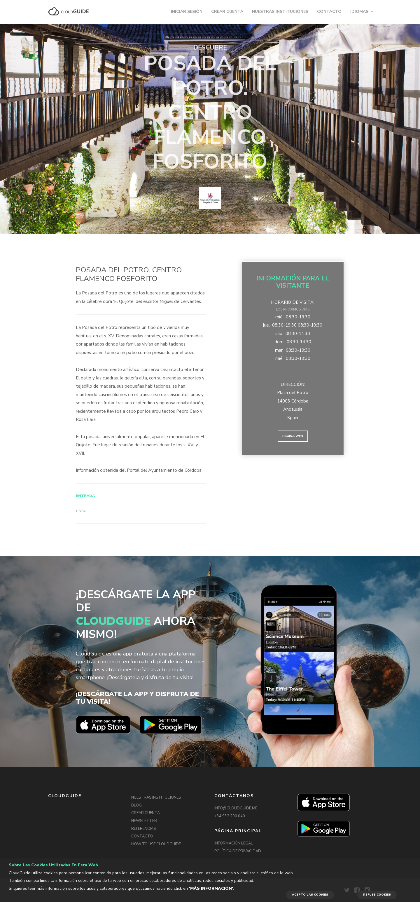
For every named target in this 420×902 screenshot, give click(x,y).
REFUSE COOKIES (377, 895)
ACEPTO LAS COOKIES (310, 895)
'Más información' (211, 888)
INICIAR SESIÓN (186, 11)
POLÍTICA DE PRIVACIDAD (237, 851)
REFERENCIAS (143, 828)
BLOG (136, 805)
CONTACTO (329, 11)
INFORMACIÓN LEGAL (233, 843)
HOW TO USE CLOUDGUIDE (156, 844)
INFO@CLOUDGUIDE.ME (235, 808)
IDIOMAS (359, 11)
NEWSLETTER (144, 820)
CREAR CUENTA (227, 11)
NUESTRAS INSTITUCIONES (280, 11)
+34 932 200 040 (229, 816)
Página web (292, 436)
